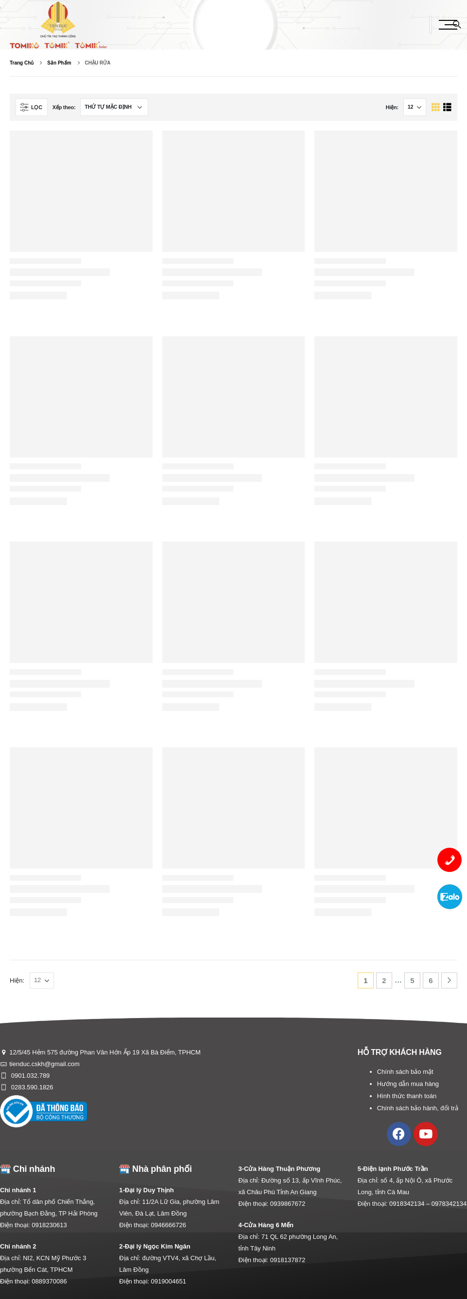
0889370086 (49, 1281)
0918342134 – (410, 1203)
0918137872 (287, 1260)
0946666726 (168, 1225)
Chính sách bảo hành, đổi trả (417, 1108)
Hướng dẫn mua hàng (408, 1083)
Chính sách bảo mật (405, 1071)
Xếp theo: (64, 107)
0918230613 (49, 1225)
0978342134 (449, 1203)
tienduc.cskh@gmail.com (44, 1064)
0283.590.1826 (31, 1087)
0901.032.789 (29, 1075)
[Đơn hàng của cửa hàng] (114, 107)
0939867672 (287, 1203)
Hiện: (392, 107)
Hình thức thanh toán (406, 1096)
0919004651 (168, 1281)
